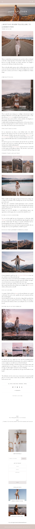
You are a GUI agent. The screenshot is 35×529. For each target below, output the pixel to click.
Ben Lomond (30, 285)
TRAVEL (25, 383)
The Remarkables (5, 136)
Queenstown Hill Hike (22, 275)
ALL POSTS (10, 383)
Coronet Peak (28, 135)
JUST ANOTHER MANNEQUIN (15, 527)
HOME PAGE (15, 383)
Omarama (10, 117)
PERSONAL (21, 383)
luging (16, 293)
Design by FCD (26, 527)
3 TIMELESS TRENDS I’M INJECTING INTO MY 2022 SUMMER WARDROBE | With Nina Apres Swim (18, 501)
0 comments (17, 390)
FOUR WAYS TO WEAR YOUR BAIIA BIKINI (18, 516)
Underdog (4, 220)
